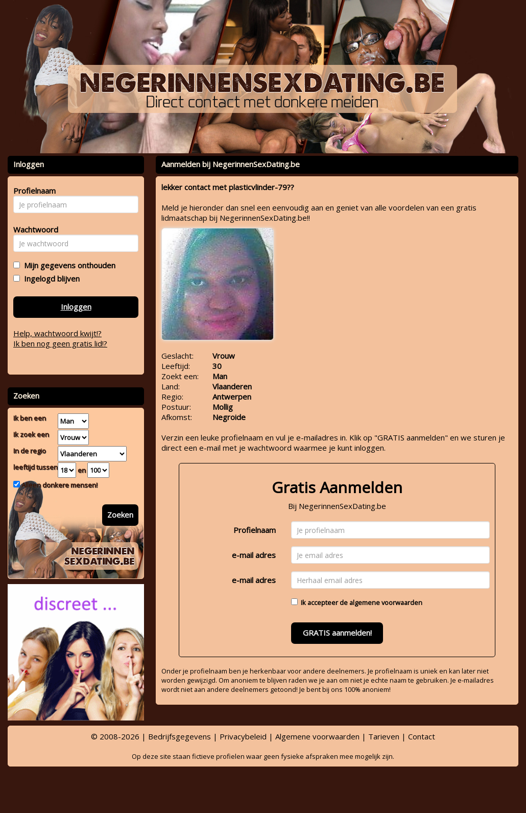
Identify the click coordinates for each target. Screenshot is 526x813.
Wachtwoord (33, 229)
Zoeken (120, 514)
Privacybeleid (243, 736)
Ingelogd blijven (50, 278)
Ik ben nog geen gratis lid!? (60, 343)
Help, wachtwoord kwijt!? (57, 333)
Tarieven (383, 736)
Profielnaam (254, 530)
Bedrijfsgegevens (179, 736)
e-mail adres (254, 555)
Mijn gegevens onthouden (67, 265)
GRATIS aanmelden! (337, 633)
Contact (421, 736)
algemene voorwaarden (385, 602)
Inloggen (76, 306)
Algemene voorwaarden (317, 736)
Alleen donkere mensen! (59, 485)
